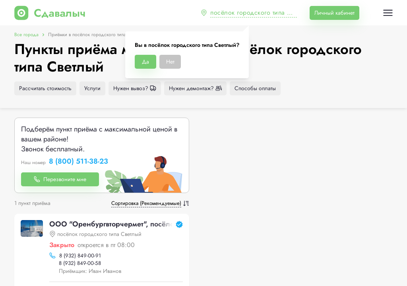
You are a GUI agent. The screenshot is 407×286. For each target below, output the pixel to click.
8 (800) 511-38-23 (78, 161)
